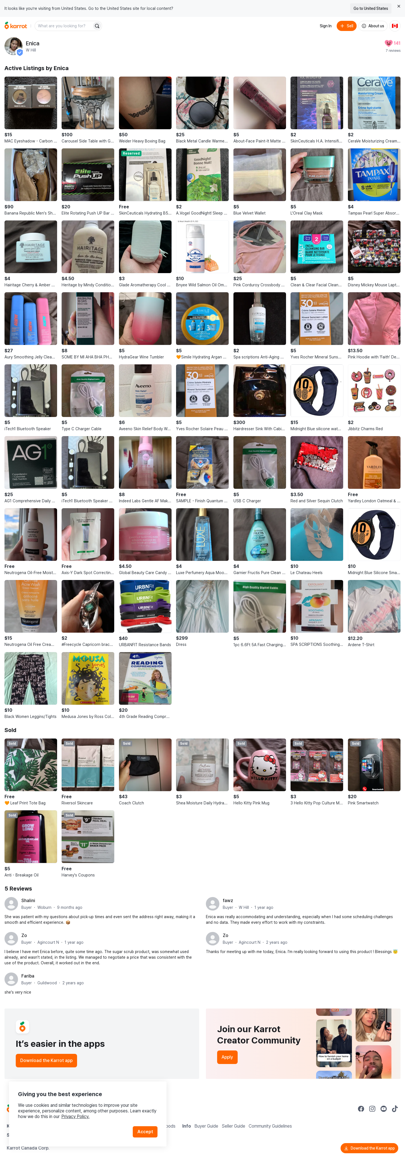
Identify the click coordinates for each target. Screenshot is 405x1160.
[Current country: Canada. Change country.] (394, 26)
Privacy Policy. (75, 1116)
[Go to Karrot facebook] (361, 1108)
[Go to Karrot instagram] (372, 1108)
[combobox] (64, 26)
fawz (228, 900)
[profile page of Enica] (13, 46)
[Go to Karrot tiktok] (395, 1108)
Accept (145, 1131)
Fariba (27, 976)
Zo (24, 935)
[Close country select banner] (399, 6)
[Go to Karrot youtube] (383, 1108)
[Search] (97, 26)
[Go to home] (15, 26)
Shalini (28, 900)
